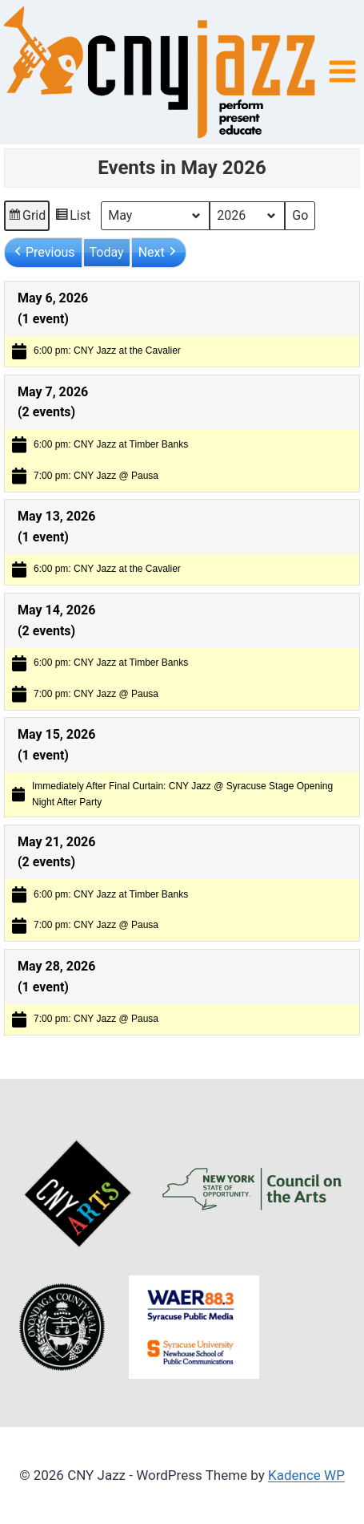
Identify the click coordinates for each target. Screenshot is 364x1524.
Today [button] (107, 252)
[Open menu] (342, 71)
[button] (43, 252)
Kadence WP (306, 1475)
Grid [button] (26, 218)
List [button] (72, 218)
